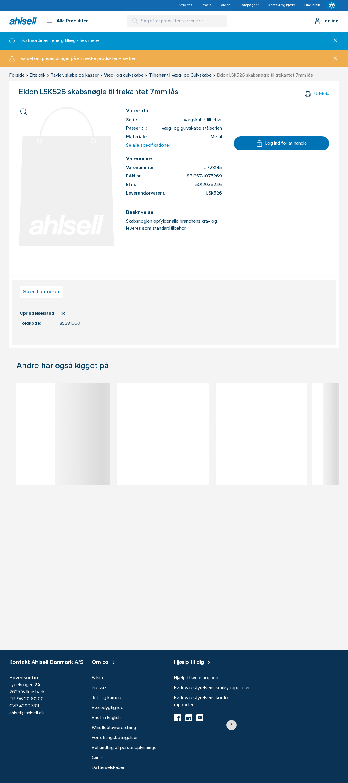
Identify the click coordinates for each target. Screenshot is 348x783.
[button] (231, 725)
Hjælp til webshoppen (196, 678)
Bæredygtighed (107, 708)
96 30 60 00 (30, 699)
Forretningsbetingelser (115, 738)
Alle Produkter (72, 21)
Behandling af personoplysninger (125, 748)
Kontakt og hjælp (281, 5)
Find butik (312, 5)
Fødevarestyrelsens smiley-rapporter (212, 688)
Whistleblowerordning (114, 728)
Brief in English (106, 718)
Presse (99, 688)
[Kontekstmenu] (332, 5)
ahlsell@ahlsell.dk (26, 713)
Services (185, 5)
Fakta (97, 678)
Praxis (206, 5)
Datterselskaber (108, 768)
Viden (225, 5)
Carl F (97, 758)
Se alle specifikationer (148, 145)
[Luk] (333, 40)
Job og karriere (107, 698)
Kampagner (249, 5)
